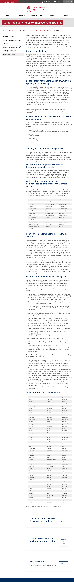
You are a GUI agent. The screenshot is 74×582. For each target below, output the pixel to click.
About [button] (7, 16)
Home (4, 30)
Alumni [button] (51, 16)
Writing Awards (10, 51)
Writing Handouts (46, 30)
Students (11, 30)
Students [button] (22, 16)
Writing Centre (34, 30)
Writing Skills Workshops (11, 47)
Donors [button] (66, 16)
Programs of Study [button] (37, 16)
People (5, 44)
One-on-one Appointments (12, 40)
